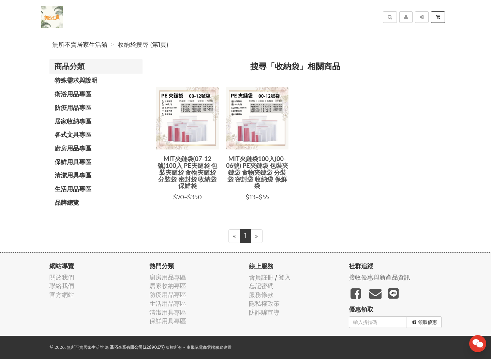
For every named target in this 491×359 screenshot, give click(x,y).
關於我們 (61, 277)
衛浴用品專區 (73, 94)
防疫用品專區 (73, 107)
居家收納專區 (73, 121)
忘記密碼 (261, 286)
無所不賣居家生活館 (79, 44)
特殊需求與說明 (76, 80)
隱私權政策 (264, 303)
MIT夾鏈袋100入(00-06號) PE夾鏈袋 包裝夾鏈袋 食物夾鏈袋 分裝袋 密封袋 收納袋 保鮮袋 (257, 172)
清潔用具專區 (73, 175)
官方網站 (61, 295)
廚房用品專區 (73, 148)
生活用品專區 (73, 188)
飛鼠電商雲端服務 (207, 347)
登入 (285, 277)
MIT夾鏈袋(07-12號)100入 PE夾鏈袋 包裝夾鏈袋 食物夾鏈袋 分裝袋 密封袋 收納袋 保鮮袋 (187, 172)
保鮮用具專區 (73, 162)
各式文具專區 (73, 134)
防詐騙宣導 (264, 312)
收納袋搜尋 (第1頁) (143, 44)
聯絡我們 (61, 286)
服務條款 (261, 295)
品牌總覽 (67, 202)
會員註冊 (261, 277)
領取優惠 (424, 322)
